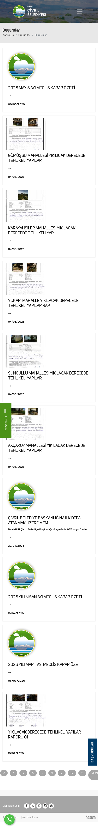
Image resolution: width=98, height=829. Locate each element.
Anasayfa (8, 35)
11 (82, 773)
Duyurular (24, 35)
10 (72, 773)
